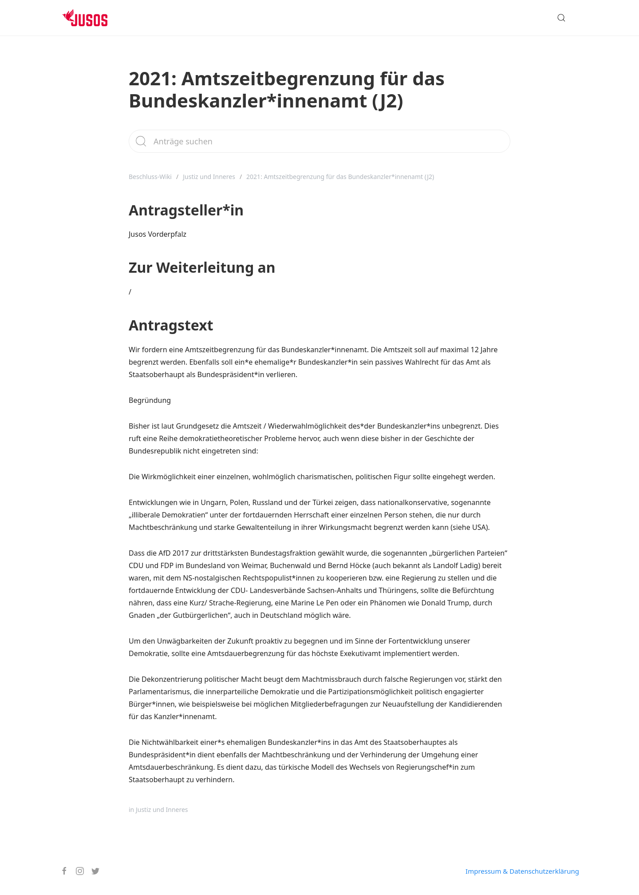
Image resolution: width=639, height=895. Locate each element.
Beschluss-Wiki (150, 176)
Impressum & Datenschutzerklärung (522, 871)
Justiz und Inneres (209, 176)
